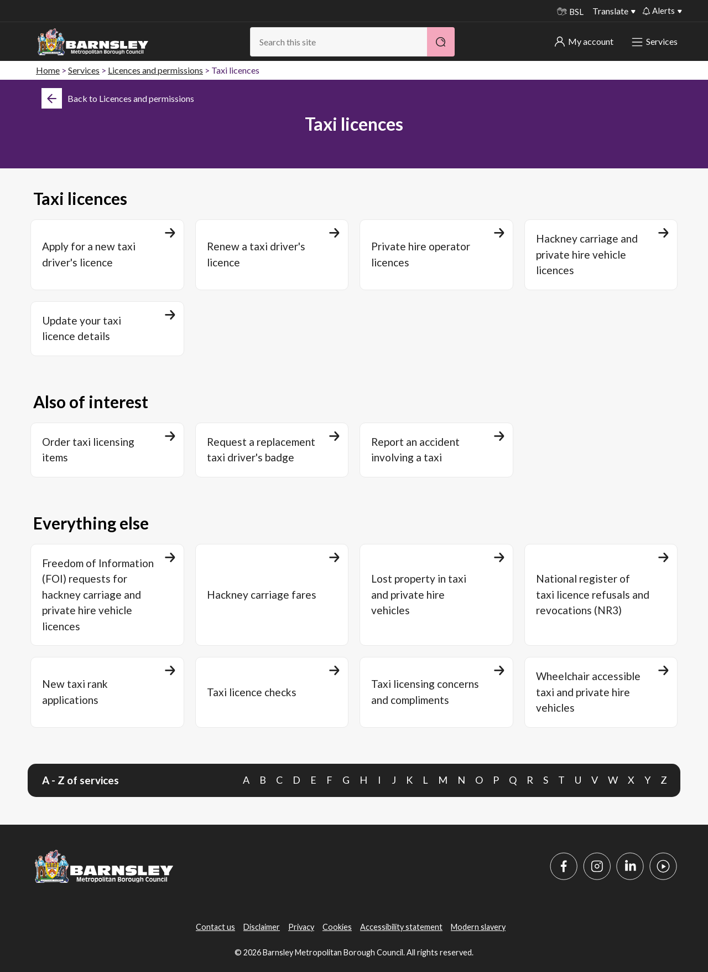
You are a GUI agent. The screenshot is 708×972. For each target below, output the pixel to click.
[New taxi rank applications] (107, 692)
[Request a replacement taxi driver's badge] (272, 450)
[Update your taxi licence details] (107, 329)
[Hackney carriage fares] (272, 595)
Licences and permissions (155, 70)
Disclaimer (261, 927)
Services (655, 41)
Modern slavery (478, 927)
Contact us (215, 927)
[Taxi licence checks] (272, 692)
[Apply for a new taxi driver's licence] (107, 255)
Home (48, 70)
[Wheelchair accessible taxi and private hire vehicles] (601, 692)
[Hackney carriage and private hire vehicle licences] (601, 255)
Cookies (337, 927)
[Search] (441, 41)
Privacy (301, 927)
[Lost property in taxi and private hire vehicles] (436, 595)
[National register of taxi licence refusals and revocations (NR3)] (601, 595)
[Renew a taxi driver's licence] (272, 255)
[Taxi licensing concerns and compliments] (436, 692)
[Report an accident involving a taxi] (436, 450)
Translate (610, 11)
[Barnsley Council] (93, 42)
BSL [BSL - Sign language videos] (570, 12)
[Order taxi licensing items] (107, 450)
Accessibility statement (401, 927)
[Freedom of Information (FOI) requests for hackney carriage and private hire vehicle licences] (107, 595)
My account (584, 41)
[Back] (117, 98)
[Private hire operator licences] (436, 255)
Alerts (659, 11)
